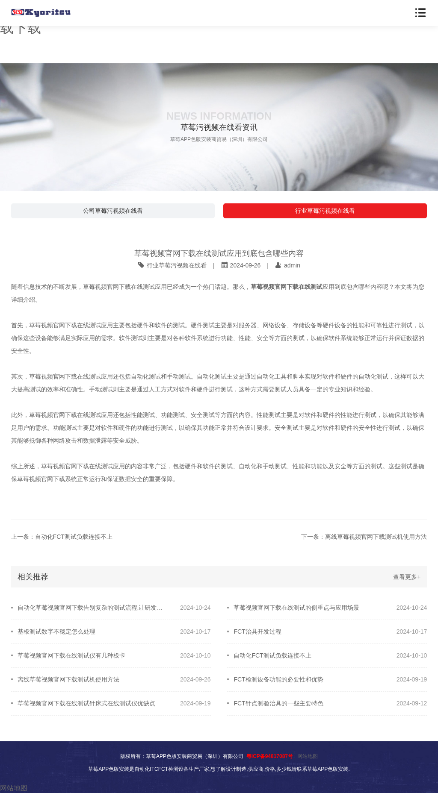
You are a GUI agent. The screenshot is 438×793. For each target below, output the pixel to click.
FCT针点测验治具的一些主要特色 (278, 703)
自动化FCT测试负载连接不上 (272, 655)
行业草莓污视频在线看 (325, 210)
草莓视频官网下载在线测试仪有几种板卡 (71, 655)
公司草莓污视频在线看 (113, 210)
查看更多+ (406, 576)
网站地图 (307, 756)
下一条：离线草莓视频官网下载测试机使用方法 (364, 536)
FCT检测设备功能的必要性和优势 (278, 679)
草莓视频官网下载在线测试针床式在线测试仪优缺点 (86, 703)
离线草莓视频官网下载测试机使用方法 (68, 679)
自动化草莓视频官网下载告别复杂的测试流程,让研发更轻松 (93, 607)
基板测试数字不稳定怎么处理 (56, 631)
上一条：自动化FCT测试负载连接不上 (61, 536)
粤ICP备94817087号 (269, 756)
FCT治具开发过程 (257, 631)
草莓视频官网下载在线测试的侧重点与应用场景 (296, 607)
